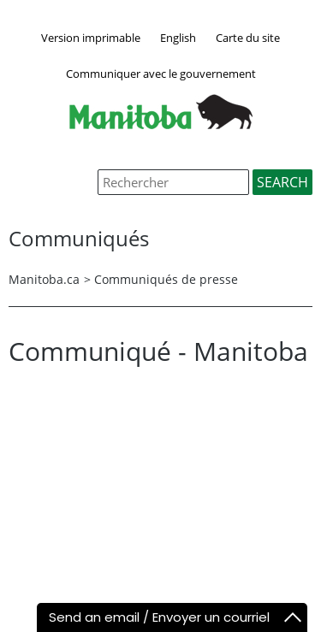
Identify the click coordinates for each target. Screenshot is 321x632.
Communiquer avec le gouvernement (161, 73)
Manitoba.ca (44, 279)
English (178, 37)
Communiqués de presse (166, 279)
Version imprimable (90, 37)
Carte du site (248, 37)
